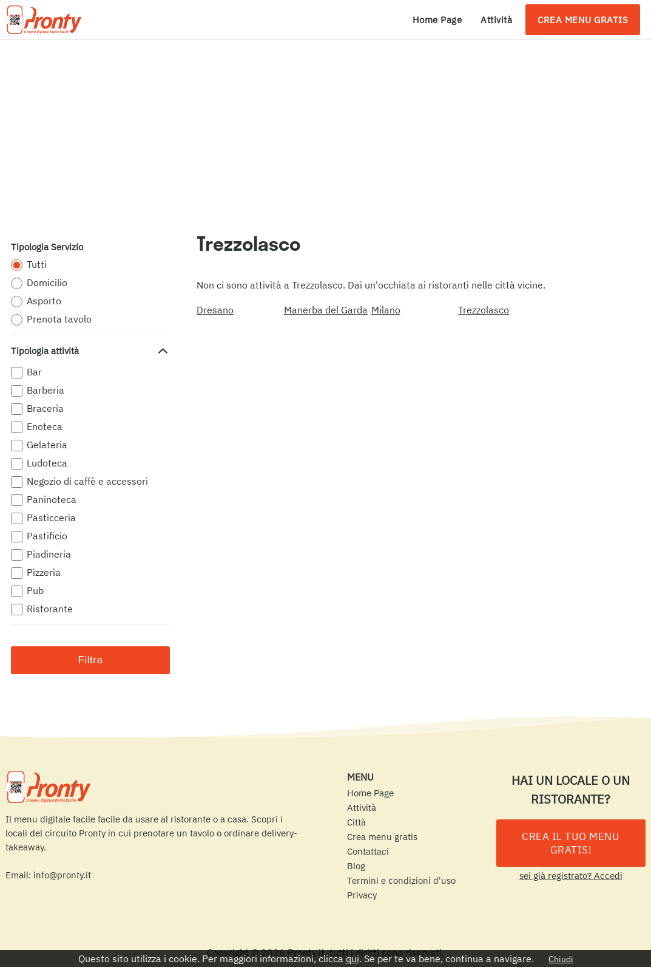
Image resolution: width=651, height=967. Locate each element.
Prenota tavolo (51, 319)
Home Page (437, 20)
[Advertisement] (325, 131)
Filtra (90, 660)
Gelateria (39, 445)
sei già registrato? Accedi (570, 875)
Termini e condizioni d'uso (401, 880)
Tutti (29, 264)
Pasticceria (43, 517)
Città (356, 822)
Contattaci (368, 851)
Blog (356, 866)
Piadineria (41, 554)
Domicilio (39, 282)
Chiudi (560, 959)
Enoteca (36, 426)
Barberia (37, 390)
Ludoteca (39, 463)
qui (352, 958)
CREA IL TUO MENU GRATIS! (570, 843)
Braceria (37, 408)
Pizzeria (36, 572)
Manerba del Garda (326, 310)
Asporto (36, 301)
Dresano (215, 310)
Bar (26, 372)
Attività (496, 20)
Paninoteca (43, 499)
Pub (27, 590)
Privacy (362, 895)
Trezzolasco (483, 310)
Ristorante (42, 609)
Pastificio (39, 536)
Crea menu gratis (583, 20)
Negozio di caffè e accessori (79, 481)
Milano (385, 310)
